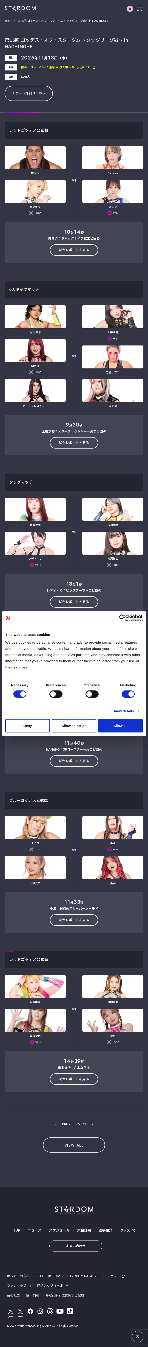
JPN (10, 1313)
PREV (66, 1123)
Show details (123, 711)
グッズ (125, 1230)
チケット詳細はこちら (29, 93)
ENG (20, 1313)
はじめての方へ (18, 1276)
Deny (27, 725)
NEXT (82, 1123)
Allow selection (73, 725)
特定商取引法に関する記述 (65, 1295)
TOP (7, 21)
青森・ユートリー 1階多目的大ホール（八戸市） (56, 67)
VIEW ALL (74, 1145)
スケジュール (59, 1230)
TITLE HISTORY (48, 1276)
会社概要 (13, 1295)
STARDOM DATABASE (84, 1276)
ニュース (34, 1230)
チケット (113, 1276)
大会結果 (84, 1230)
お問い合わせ (75, 1246)
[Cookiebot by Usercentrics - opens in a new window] (122, 618)
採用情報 (32, 1295)
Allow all (120, 725)
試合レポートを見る (74, 250)
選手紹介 (105, 1230)
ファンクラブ (16, 1285)
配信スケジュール (50, 1285)
